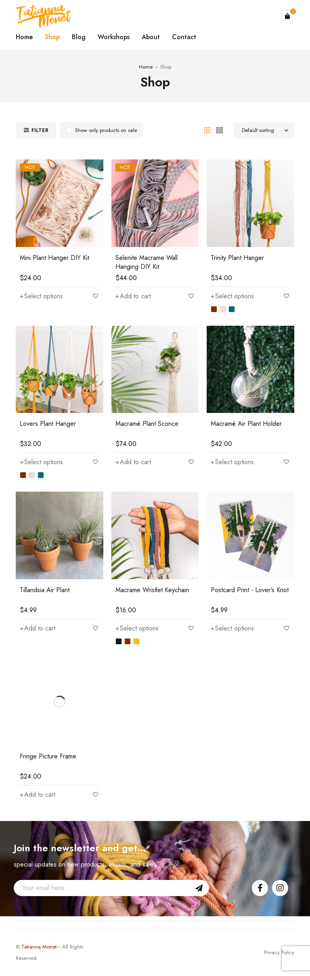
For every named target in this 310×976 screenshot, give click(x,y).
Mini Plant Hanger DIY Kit (54, 257)
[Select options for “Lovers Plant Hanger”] (41, 462)
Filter (39, 130)
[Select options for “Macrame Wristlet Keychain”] (137, 628)
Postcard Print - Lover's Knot (250, 590)
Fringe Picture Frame (48, 756)
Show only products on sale (106, 130)
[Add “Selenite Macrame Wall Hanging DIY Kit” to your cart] (133, 296)
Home (146, 67)
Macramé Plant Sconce (146, 423)
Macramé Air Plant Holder (246, 423)
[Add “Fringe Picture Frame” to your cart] (37, 795)
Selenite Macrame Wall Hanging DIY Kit (146, 262)
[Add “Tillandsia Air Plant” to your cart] (37, 628)
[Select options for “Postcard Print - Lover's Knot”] (232, 628)
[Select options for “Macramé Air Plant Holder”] (232, 462)
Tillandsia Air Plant (44, 590)
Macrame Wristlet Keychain (152, 590)
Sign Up (199, 888)
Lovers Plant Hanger (48, 423)
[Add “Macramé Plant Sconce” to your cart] (133, 462)
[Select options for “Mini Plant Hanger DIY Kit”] (41, 296)
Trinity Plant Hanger (237, 257)
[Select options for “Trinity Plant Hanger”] (232, 296)
